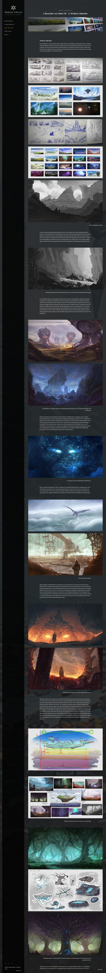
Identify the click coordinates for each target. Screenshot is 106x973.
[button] (100, 969)
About (6, 34)
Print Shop (7, 31)
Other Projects (9, 24)
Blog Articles (8, 28)
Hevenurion (8, 21)
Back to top (18, 970)
